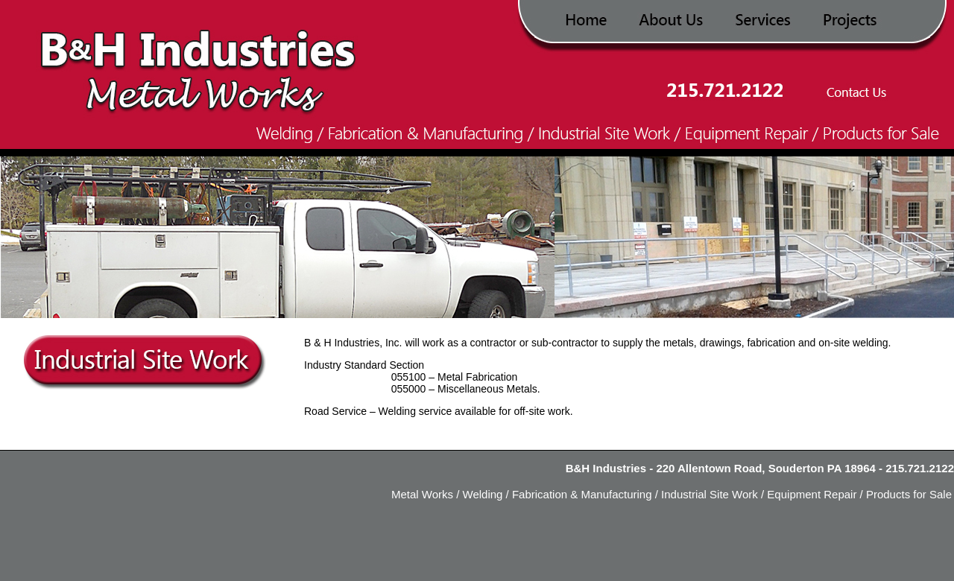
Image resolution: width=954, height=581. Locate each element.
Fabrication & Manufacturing (582, 494)
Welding (483, 494)
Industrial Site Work (708, 494)
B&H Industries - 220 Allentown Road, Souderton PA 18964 (721, 468)
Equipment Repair (810, 494)
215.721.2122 (919, 468)
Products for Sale (907, 494)
